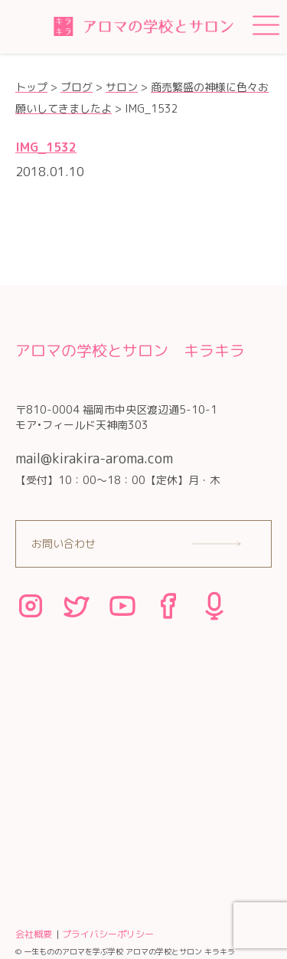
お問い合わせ (63, 543)
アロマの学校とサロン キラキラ (130, 350)
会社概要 (33, 934)
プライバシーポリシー (108, 934)
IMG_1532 (46, 147)
